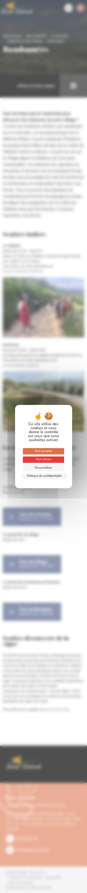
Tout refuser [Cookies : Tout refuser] (43, 459)
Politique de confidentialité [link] (44, 476)
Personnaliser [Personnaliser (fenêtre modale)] (43, 467)
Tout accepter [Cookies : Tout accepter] (44, 451)
